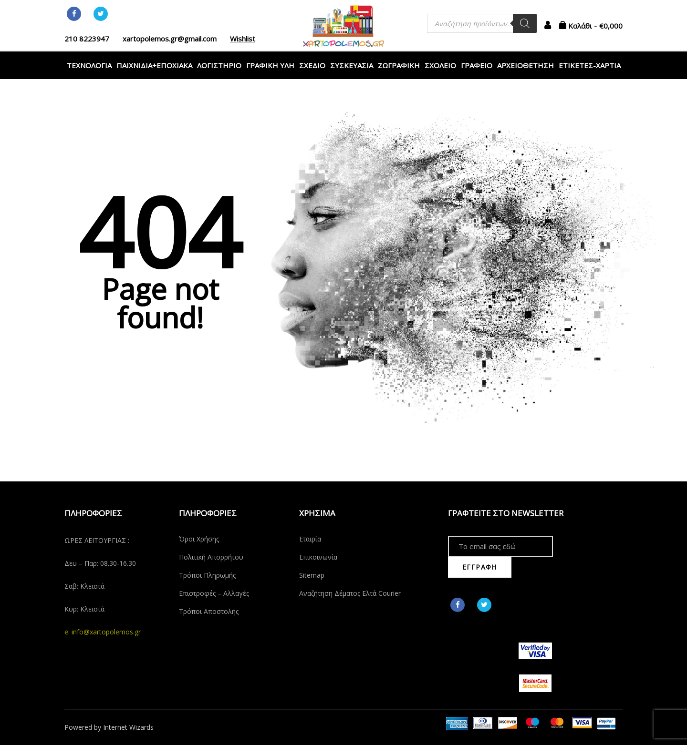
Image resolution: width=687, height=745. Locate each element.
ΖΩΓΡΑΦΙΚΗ (399, 65)
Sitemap (311, 575)
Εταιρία (310, 538)
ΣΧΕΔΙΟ (312, 65)
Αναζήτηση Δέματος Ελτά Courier (350, 593)
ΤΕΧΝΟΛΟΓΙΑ (89, 65)
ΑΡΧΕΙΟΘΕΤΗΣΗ (525, 65)
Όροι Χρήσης (199, 538)
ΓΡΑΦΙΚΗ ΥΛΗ (270, 65)
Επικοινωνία (318, 556)
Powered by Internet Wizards (109, 727)
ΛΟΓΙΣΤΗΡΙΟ (219, 65)
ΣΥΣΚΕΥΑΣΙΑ (351, 65)
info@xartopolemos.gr (106, 631)
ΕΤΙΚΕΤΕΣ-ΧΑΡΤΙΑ (590, 65)
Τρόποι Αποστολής (209, 611)
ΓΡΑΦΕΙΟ (476, 65)
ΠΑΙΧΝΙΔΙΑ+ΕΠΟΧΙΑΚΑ (154, 65)
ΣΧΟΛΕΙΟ (440, 65)
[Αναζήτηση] (525, 23)
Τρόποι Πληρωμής (207, 575)
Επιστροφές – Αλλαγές (214, 593)
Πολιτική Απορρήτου (211, 556)
